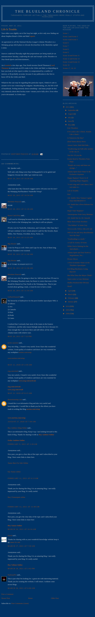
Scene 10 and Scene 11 (71, 55)
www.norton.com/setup (16, 358)
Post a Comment (7, 594)
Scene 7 (66, 46)
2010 (68, 306)
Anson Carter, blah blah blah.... (78, 145)
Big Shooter (12, 244)
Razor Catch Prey (14, 215)
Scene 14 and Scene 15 (71, 62)
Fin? (69, 194)
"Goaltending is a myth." (76, 239)
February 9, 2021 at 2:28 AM (22, 444)
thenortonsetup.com (15, 399)
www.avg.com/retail (15, 389)
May (70, 125)
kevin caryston (13, 343)
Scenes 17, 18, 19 (69, 68)
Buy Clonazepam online (16, 497)
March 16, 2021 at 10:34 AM (22, 529)
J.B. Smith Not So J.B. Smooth (78, 218)
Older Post (55, 598)
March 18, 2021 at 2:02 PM (21, 568)
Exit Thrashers (72, 128)
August (71, 114)
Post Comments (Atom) (20, 603)
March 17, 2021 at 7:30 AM (21, 546)
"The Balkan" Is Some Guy (77, 225)
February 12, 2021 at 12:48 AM (24, 507)
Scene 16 (66, 65)
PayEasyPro (12, 575)
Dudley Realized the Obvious (78, 283)
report (32, 36)
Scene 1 (66, 33)
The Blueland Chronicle (47, 11)
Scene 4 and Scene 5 (70, 39)
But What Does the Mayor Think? (79, 275)
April (70, 291)
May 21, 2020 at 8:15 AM (20, 393)
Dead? (69, 286)
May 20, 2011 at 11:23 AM (20, 237)
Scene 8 (66, 49)
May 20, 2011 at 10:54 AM (20, 195)
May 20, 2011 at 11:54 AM (20, 291)
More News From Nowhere (77, 222)
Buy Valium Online (15, 565)
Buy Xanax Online (15, 525)
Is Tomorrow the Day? (75, 138)
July (69, 117)
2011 (68, 107)
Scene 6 (66, 43)
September (72, 110)
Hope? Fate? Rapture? (75, 211)
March (70, 294)
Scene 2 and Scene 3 (70, 36)
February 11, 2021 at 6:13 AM (23, 478)
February (71, 298)
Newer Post (5, 598)
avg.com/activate (14, 387)
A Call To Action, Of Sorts (77, 243)
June (70, 121)
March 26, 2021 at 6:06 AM (21, 588)
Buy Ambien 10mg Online (17, 428)
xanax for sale (15, 542)
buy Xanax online (14, 472)
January (71, 302)
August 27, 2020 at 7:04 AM (22, 422)
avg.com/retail (13, 371)
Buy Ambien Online (46, 435)
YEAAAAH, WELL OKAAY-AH (79, 229)
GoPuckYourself (14, 297)
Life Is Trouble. (73, 191)
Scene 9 (66, 52)
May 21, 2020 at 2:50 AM (20, 365)
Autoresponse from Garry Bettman (80, 214)
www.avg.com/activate (27, 381)
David (10, 535)
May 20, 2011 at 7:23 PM (20, 336)
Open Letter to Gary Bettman (78, 279)
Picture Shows (72, 259)
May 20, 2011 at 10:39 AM (20, 178)
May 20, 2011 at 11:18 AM (20, 209)
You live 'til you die (74, 155)
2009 (68, 310)
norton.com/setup (25, 352)
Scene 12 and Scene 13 (71, 59)
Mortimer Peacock (14, 202)
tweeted (8, 65)
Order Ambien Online (16, 440)
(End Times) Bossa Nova (76, 142)
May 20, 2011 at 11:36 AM (20, 254)
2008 (68, 313)
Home (30, 598)
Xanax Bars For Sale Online (18, 463)
